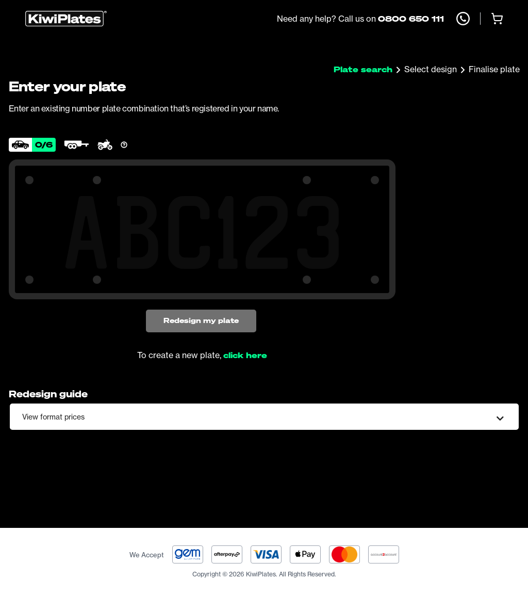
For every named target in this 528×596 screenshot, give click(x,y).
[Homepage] (66, 18)
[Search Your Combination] (202, 232)
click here (245, 355)
